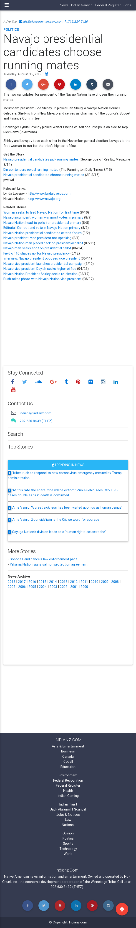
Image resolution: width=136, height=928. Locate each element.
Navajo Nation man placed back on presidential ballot (43, 243)
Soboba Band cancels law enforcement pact (43, 559)
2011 (84, 581)
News (64, 5)
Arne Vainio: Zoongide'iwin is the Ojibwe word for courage (55, 519)
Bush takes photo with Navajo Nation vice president (42, 279)
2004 (43, 586)
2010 (94, 581)
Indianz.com (78, 922)
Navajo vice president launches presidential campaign (43, 263)
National (68, 825)
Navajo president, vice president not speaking (37, 238)
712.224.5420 (76, 21)
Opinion (68, 833)
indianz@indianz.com (35, 413)
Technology (68, 848)
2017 (22, 581)
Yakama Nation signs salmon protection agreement (49, 564)
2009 (104, 581)
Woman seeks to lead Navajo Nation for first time (41, 212)
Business (68, 751)
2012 (74, 581)
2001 (74, 586)
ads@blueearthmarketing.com (41, 21)
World (68, 854)
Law (68, 819)
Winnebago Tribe (103, 882)
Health (68, 790)
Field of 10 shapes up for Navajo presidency (37, 253)
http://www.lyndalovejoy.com (49, 193)
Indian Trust (68, 804)
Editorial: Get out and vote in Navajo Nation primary (42, 227)
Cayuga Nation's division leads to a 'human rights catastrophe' (59, 532)
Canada (68, 756)
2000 (84, 586)
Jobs (127, 5)
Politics (11, 29)
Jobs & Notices (68, 814)
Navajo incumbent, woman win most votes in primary (43, 217)
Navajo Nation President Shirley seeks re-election (40, 274)
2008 (115, 581)
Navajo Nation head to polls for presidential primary (42, 222)
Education (68, 767)
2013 (63, 581)
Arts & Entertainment (68, 746)
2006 (22, 586)
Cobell (68, 761)
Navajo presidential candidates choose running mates (44, 175)
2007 (11, 586)
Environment (68, 775)
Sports (68, 843)
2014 (53, 581)
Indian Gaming (82, 5)
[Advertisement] (68, 320)
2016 (32, 581)
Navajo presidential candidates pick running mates (41, 159)
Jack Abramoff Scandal (68, 809)
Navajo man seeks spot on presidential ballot (37, 248)
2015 (42, 581)
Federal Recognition (68, 780)
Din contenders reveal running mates (30, 169)
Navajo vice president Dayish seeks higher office (39, 268)
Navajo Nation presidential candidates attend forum (43, 233)
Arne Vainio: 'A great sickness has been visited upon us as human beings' (67, 507)
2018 (11, 581)
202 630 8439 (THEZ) (36, 421)
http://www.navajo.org (44, 198)
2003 (53, 586)
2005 (32, 586)
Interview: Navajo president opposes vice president (41, 258)
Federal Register (108, 5)
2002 (64, 586)
